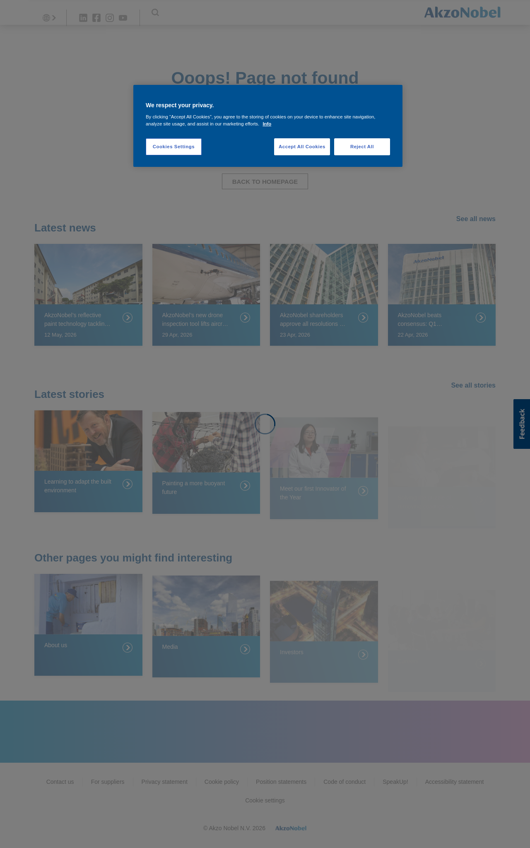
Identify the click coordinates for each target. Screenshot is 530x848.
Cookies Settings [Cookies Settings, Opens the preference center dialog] (174, 146)
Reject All (362, 146)
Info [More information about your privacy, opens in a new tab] (267, 123)
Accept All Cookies (302, 146)
